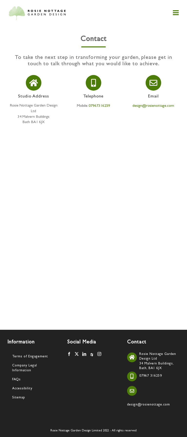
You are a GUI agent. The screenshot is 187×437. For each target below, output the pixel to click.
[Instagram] (99, 354)
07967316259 (99, 106)
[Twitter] (77, 354)
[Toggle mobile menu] (176, 12)
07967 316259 (150, 376)
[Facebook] (69, 354)
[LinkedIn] (84, 354)
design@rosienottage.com (153, 106)
